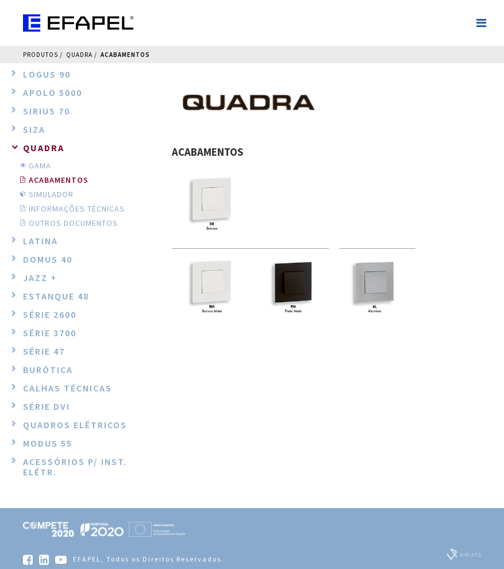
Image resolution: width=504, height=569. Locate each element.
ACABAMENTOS (125, 55)
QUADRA (79, 55)
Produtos (40, 55)
